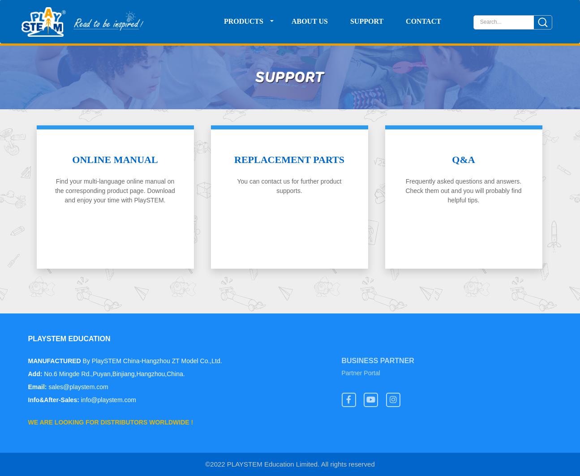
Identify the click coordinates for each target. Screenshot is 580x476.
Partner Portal (361, 373)
